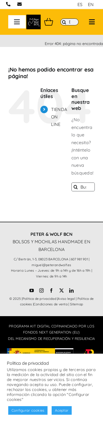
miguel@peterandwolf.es (51, 265)
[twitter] (61, 290)
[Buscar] (69, 22)
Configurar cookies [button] (28, 410)
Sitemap (76, 304)
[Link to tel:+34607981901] (8, 4)
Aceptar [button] (61, 410)
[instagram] (41, 290)
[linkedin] (71, 290)
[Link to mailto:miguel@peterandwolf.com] (19, 4)
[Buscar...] (83, 187)
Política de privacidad (39, 299)
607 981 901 (79, 259)
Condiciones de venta (51, 304)
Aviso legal (66, 299)
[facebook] (51, 290)
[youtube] (31, 290)
